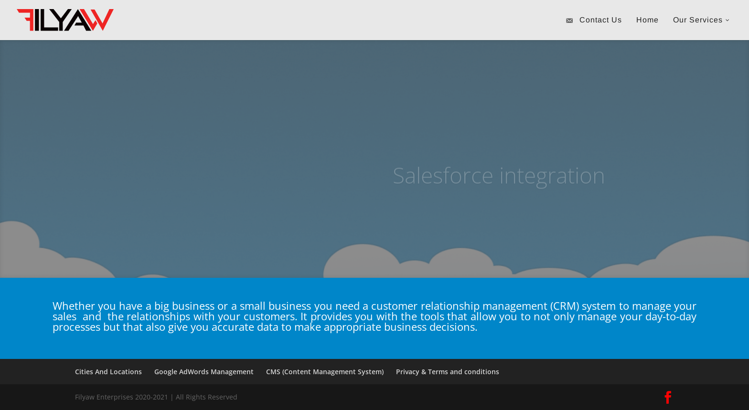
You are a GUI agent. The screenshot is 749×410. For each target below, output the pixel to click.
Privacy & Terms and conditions (447, 371)
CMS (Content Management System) (325, 371)
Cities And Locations (108, 371)
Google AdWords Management (204, 371)
